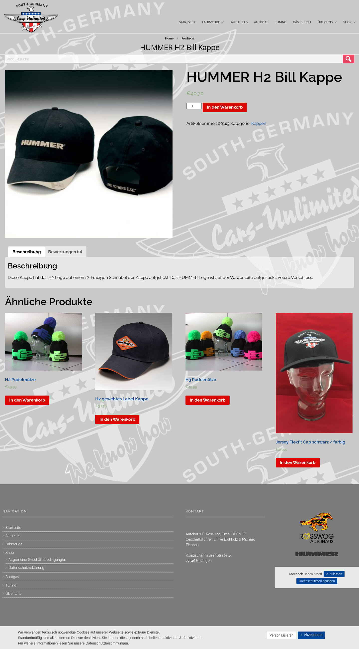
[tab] (26, 251)
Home (169, 38)
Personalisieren (281, 635)
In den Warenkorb (225, 107)
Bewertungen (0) (65, 251)
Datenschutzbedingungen (317, 581)
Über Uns (13, 594)
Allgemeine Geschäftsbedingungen (37, 560)
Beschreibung (26, 251)
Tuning (10, 585)
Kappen (258, 123)
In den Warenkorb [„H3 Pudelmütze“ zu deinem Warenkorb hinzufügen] (208, 400)
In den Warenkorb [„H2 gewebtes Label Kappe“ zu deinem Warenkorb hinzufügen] (117, 419)
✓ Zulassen (334, 574)
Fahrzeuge (13, 544)
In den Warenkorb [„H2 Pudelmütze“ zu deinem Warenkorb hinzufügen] (27, 400)
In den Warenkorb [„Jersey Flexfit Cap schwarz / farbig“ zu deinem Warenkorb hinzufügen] (298, 462)
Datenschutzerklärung (26, 568)
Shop (9, 553)
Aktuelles (12, 536)
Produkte (187, 38)
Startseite (13, 528)
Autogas (12, 577)
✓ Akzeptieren (311, 635)
